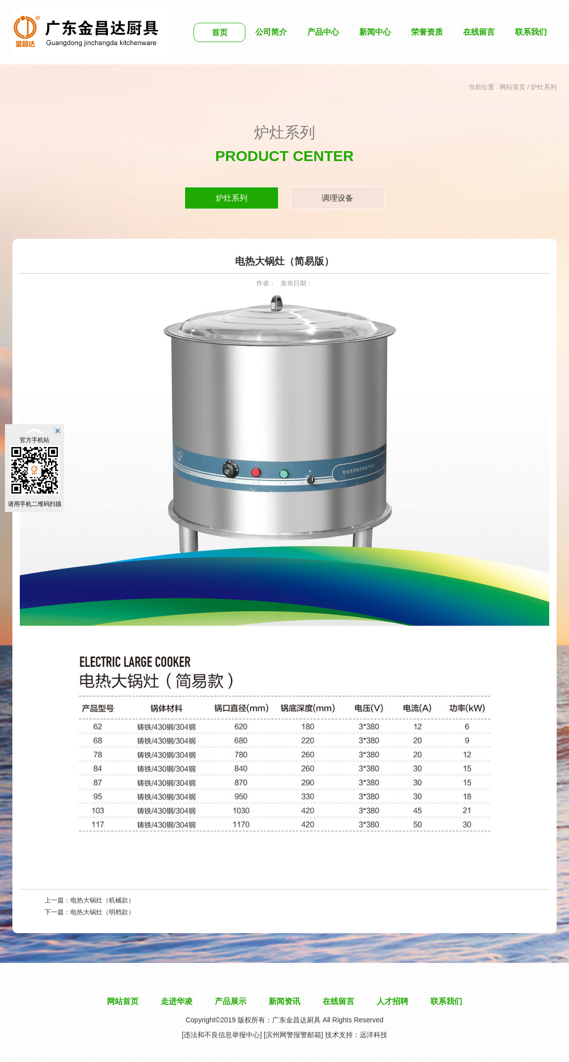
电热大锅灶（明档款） (102, 912)
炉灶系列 (231, 198)
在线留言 (479, 32)
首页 (220, 32)
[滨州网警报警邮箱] (293, 1035)
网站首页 (512, 87)
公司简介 (271, 32)
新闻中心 (375, 32)
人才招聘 (392, 1001)
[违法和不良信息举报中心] (222, 1035)
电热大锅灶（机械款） (102, 900)
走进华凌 (176, 1001)
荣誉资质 (427, 32)
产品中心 (323, 32)
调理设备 (337, 198)
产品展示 (230, 1001)
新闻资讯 (284, 1001)
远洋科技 (373, 1035)
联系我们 (531, 32)
